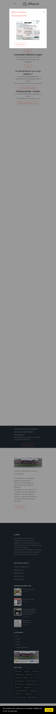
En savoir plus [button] (12, 711)
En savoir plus (20, 44)
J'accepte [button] (49, 710)
